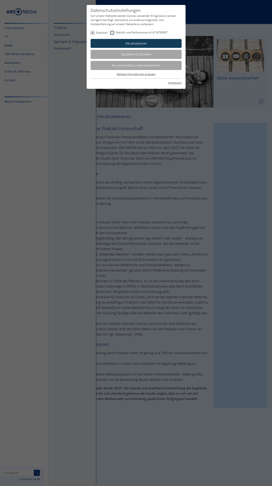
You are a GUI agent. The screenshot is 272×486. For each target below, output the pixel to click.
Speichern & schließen (136, 54)
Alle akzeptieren (136, 43)
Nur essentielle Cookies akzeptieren (136, 65)
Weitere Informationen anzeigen (136, 74)
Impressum (175, 82)
